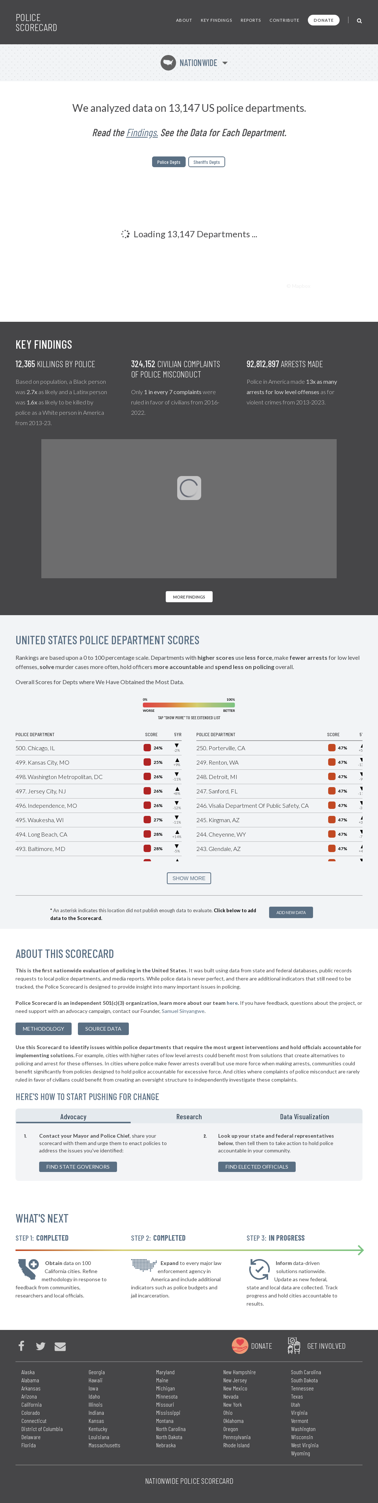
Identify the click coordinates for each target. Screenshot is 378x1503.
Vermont (299, 1420)
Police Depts (169, 162)
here (232, 1003)
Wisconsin (302, 1436)
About (184, 20)
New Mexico (235, 1388)
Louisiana (99, 1436)
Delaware (31, 1436)
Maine (162, 1379)
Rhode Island (236, 1444)
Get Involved (326, 1345)
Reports (251, 20)
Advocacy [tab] (73, 1116)
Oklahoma (233, 1420)
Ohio (228, 1412)
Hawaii (96, 1379)
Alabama (30, 1379)
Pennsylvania (237, 1436)
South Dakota (304, 1379)
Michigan (165, 1388)
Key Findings (216, 20)
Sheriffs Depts (206, 162)
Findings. (142, 132)
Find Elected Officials (257, 1167)
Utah (295, 1404)
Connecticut (34, 1420)
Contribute (284, 20)
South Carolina (306, 1371)
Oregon (230, 1428)
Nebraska (166, 1444)
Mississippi (168, 1412)
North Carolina (171, 1428)
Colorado (30, 1412)
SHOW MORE (188, 878)
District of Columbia (42, 1428)
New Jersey (235, 1379)
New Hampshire (239, 1371)
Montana (164, 1420)
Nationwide (189, 62)
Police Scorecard (36, 22)
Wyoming (300, 1453)
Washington (303, 1428)
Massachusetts (104, 1444)
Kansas (96, 1420)
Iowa (93, 1388)
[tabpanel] (189, 1152)
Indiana (96, 1412)
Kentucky (98, 1428)
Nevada (230, 1396)
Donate (324, 20)
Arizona (29, 1396)
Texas (297, 1396)
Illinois (96, 1404)
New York (232, 1404)
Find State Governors (78, 1167)
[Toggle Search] (359, 20)
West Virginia (305, 1444)
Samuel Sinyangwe (183, 1011)
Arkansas (31, 1388)
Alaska (28, 1371)
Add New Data (291, 912)
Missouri (165, 1404)
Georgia (97, 1371)
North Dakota (169, 1436)
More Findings (189, 596)
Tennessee (302, 1388)
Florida (28, 1444)
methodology (43, 1028)
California (31, 1404)
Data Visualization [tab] (304, 1116)
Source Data (103, 1028)
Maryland (165, 1371)
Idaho (94, 1396)
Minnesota (167, 1396)
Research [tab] (189, 1116)
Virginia (299, 1412)
